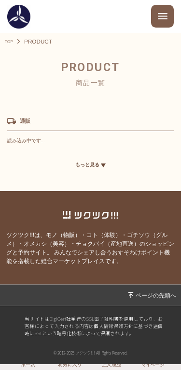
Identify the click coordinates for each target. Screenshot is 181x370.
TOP (10, 41)
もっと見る (90, 166)
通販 (27, 121)
